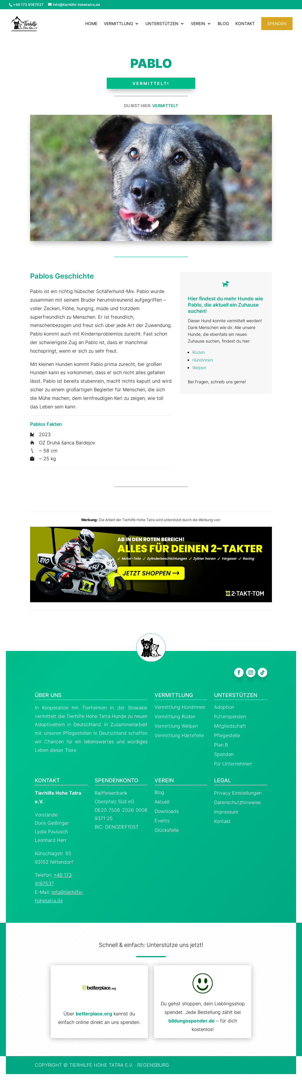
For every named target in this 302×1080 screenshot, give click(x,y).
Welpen (199, 367)
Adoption (224, 707)
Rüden (198, 352)
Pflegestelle (227, 735)
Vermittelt (165, 105)
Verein (198, 24)
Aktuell (162, 802)
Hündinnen (202, 359)
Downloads (167, 811)
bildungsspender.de (191, 1021)
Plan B (221, 745)
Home (91, 24)
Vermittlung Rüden (175, 716)
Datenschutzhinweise (237, 802)
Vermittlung (118, 24)
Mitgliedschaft (230, 726)
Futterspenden (230, 716)
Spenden (277, 23)
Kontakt (245, 24)
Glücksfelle (167, 830)
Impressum (226, 812)
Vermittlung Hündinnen (180, 707)
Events (162, 821)
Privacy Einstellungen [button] (238, 793)
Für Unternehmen (233, 764)
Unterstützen (161, 24)
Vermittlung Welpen (176, 726)
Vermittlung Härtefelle (179, 735)
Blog (223, 24)
